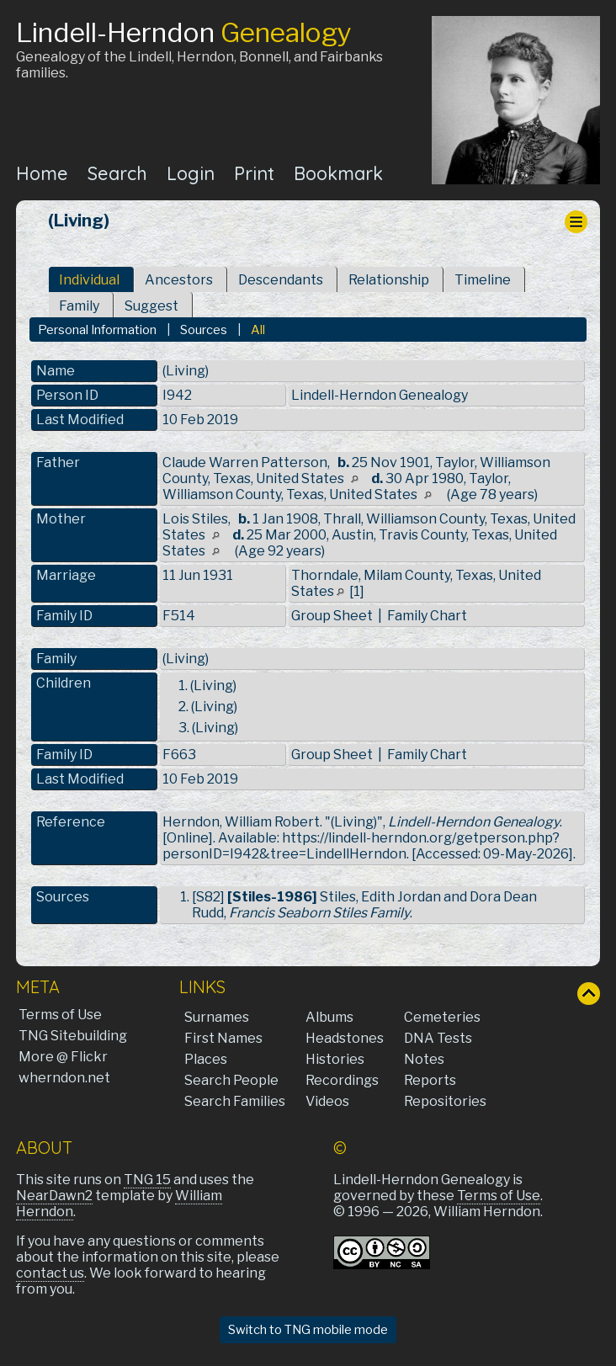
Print (254, 173)
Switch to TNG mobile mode (308, 1329)
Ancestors (179, 280)
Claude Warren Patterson (244, 462)
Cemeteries (442, 1017)
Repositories (445, 1101)
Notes (424, 1059)
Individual (89, 280)
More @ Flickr (63, 1057)
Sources (203, 330)
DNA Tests (438, 1038)
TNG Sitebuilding (73, 1036)
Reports (430, 1080)
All (258, 330)
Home (42, 173)
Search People (231, 1080)
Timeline (482, 280)
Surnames (216, 1017)
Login (191, 173)
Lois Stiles (195, 519)
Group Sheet (332, 616)
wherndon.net (64, 1078)
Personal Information (97, 330)
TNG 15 (147, 1180)
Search (117, 173)
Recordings (342, 1080)
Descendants (280, 280)
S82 (208, 897)
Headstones (344, 1038)
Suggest (151, 306)
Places (205, 1059)
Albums (329, 1017)
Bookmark (338, 173)
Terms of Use (60, 1015)
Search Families (234, 1101)
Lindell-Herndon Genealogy (379, 395)
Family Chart (427, 616)
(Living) (185, 659)
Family (79, 306)
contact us (50, 1273)
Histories (334, 1059)
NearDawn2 (54, 1196)
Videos (327, 1101)
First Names (223, 1038)
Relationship (388, 280)
